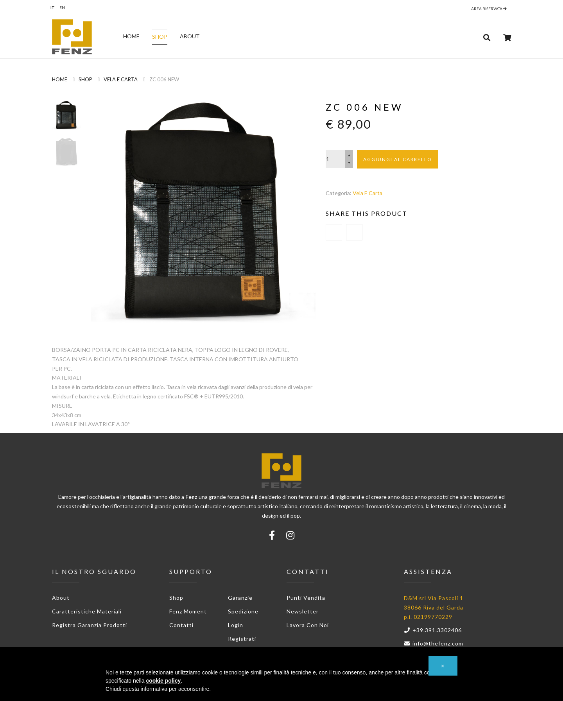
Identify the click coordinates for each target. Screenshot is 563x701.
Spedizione (243, 611)
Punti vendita (306, 597)
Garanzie (240, 597)
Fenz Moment (188, 611)
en (62, 7)
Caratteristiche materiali (87, 611)
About (190, 36)
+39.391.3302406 (433, 630)
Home (131, 36)
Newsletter (303, 611)
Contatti (181, 625)
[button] (443, 666)
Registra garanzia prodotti (89, 625)
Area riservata (489, 8)
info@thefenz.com (433, 643)
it (52, 7)
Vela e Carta (121, 79)
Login (235, 625)
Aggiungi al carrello (397, 159)
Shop (159, 36)
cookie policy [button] (163, 681)
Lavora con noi (308, 625)
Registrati (242, 638)
